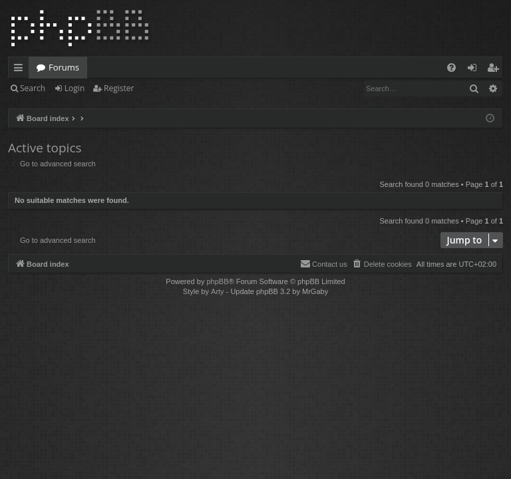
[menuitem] (451, 68)
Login (75, 88)
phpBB (217, 281)
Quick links (21, 70)
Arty (217, 291)
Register (119, 88)
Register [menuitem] (495, 70)
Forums (64, 67)
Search (32, 88)
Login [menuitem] (474, 70)
